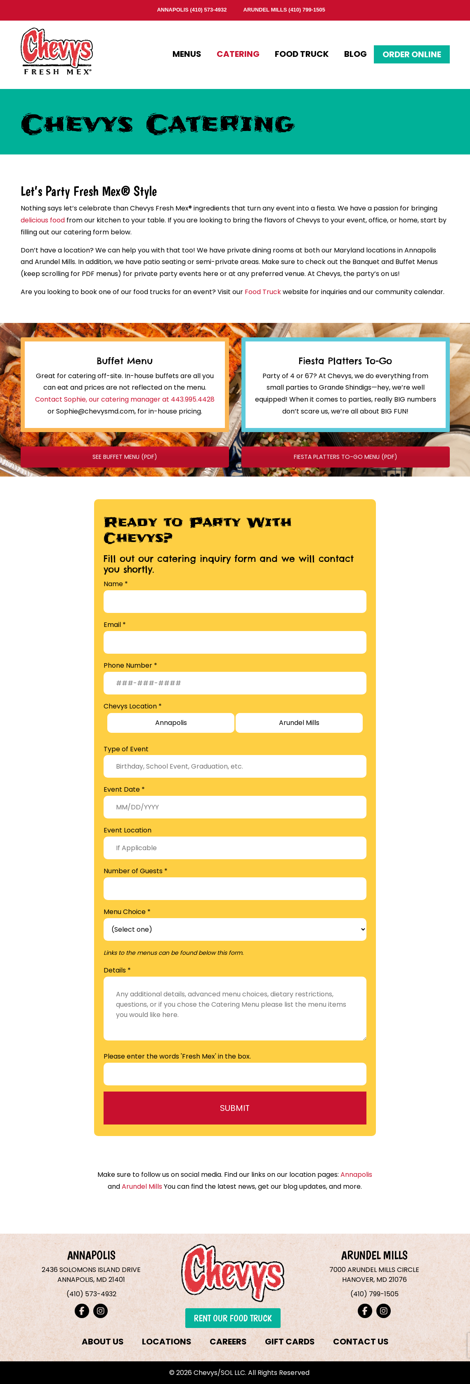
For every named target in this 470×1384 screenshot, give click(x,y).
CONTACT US (361, 1341)
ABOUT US (103, 1341)
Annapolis (356, 1174)
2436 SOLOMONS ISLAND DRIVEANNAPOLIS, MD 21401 (91, 1274)
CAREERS (228, 1341)
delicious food (43, 220)
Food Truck (263, 292)
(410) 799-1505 (306, 10)
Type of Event (126, 749)
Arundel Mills (142, 1186)
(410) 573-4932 (208, 10)
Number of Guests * (136, 871)
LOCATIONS (166, 1341)
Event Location (127, 830)
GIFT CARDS (290, 1341)
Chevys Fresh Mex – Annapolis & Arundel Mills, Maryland (57, 49)
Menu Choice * (127, 911)
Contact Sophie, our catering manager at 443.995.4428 (125, 399)
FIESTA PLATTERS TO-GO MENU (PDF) (345, 457)
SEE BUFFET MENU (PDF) (124, 457)
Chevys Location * (133, 706)
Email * (115, 624)
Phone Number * (130, 665)
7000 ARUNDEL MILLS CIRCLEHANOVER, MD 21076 (374, 1274)
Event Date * (124, 789)
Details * (117, 970)
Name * (116, 584)
